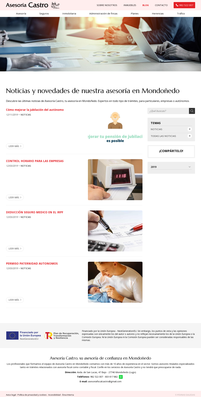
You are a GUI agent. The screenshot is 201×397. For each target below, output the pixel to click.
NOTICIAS (26, 115)
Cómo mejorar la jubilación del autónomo (35, 111)
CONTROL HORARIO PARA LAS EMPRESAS (35, 162)
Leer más (14, 147)
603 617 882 (111, 377)
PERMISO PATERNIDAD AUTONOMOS (32, 264)
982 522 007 (96, 377)
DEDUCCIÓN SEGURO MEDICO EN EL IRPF (34, 213)
